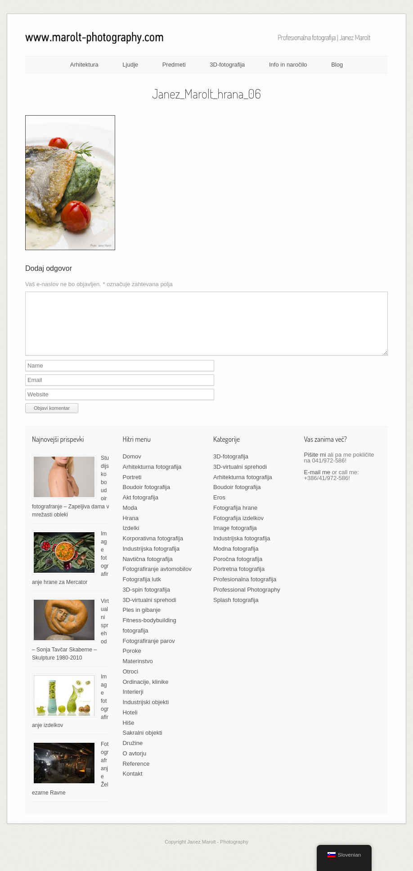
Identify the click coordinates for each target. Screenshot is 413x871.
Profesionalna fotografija (244, 590)
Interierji (132, 702)
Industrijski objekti (145, 712)
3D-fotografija (227, 64)
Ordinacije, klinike (145, 692)
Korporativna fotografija (152, 549)
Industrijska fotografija (150, 559)
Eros (219, 508)
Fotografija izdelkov (238, 528)
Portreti (131, 488)
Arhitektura (84, 64)
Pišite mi (315, 465)
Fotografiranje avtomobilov (156, 579)
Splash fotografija (235, 610)
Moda (129, 518)
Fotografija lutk (141, 590)
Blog (337, 64)
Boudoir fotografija (146, 497)
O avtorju (134, 764)
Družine (132, 753)
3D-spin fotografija (146, 600)
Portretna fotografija (239, 579)
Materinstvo (137, 672)
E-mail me (317, 483)
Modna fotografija (235, 559)
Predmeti (174, 64)
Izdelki (130, 538)
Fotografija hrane (235, 518)
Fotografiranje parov (148, 651)
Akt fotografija (140, 508)
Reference (135, 774)
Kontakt (132, 784)
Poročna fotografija (237, 569)
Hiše (128, 733)
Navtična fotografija (147, 569)
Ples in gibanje (141, 620)
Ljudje (130, 64)
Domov (131, 467)
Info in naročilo (288, 64)
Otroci (130, 682)
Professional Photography (246, 600)
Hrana (130, 528)
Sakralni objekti (142, 743)
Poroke (131, 661)
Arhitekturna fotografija (151, 477)
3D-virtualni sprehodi (149, 610)
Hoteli (129, 723)
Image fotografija (235, 538)
